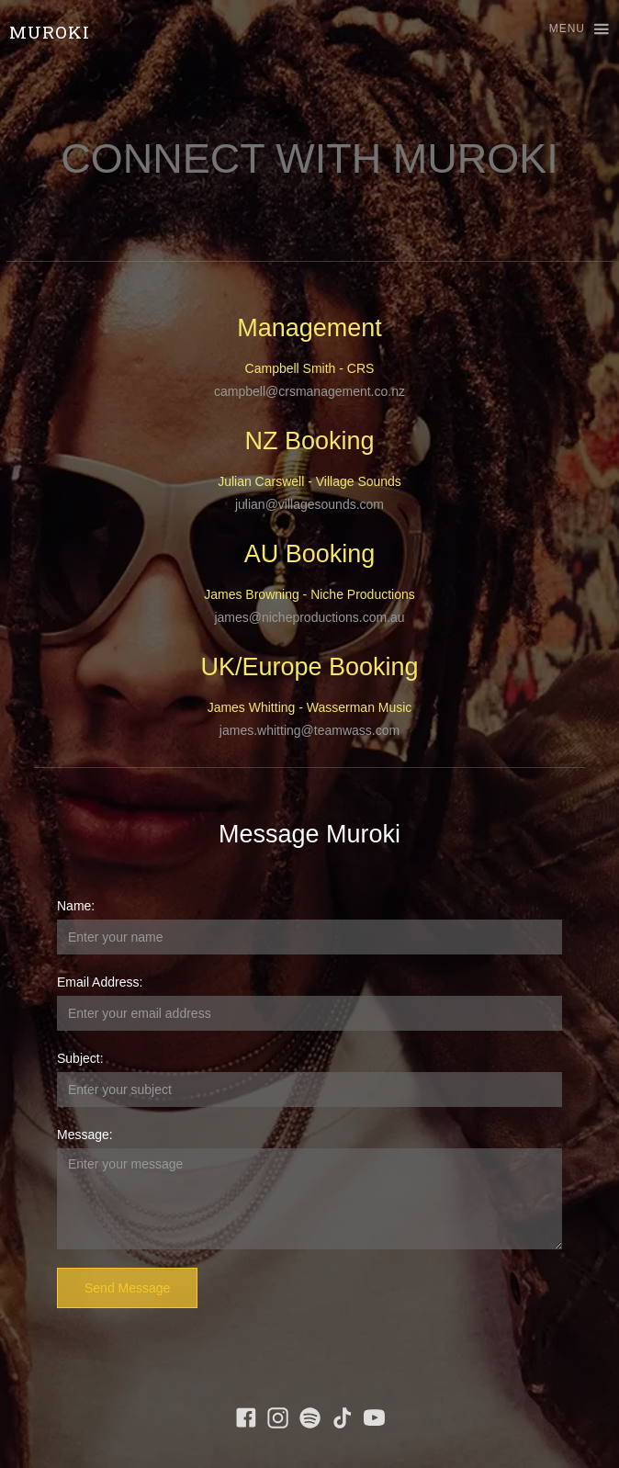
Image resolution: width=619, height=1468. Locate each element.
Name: (76, 905)
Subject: (80, 1058)
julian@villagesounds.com (309, 504)
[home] (45, 31)
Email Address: (99, 982)
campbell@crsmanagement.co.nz (309, 391)
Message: (85, 1134)
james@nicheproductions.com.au (309, 617)
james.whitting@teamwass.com (309, 730)
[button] (571, 30)
